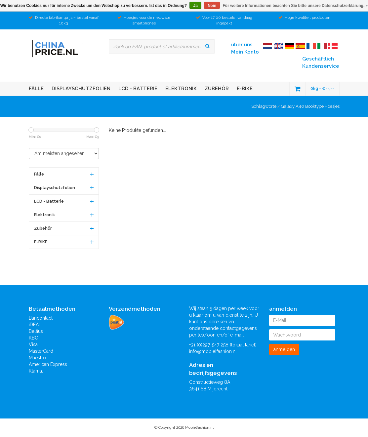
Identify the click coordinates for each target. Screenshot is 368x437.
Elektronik (181, 89)
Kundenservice (320, 66)
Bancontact (41, 318)
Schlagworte (263, 106)
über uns (242, 45)
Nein (212, 5)
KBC (33, 337)
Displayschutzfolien (81, 89)
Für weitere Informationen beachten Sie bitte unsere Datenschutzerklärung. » (295, 5)
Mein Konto (245, 52)
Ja (195, 5)
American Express (48, 364)
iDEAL (35, 324)
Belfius (36, 331)
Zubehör (217, 89)
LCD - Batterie (137, 89)
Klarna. (36, 371)
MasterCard (41, 351)
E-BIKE (245, 89)
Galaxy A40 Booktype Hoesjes (310, 106)
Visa (33, 344)
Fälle (36, 89)
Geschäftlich (318, 59)
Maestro (37, 357)
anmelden (284, 349)
